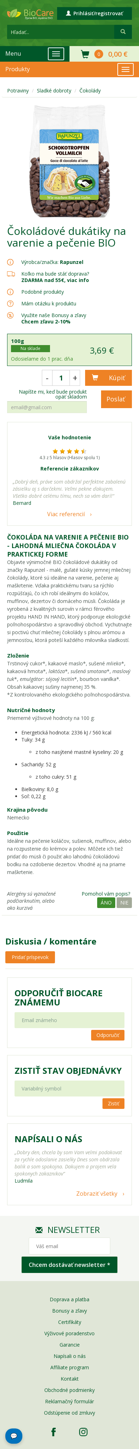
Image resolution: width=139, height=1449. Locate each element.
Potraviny (18, 90)
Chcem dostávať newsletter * (69, 1265)
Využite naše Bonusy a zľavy (53, 318)
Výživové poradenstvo (69, 1333)
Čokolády (90, 90)
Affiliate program (69, 1367)
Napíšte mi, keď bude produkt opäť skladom (53, 394)
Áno (106, 902)
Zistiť (113, 1103)
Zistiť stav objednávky (68, 1070)
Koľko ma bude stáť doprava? (55, 273)
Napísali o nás (70, 1356)
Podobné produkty (42, 291)
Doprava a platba (69, 1299)
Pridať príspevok (30, 957)
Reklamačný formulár (69, 1401)
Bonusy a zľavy (69, 1310)
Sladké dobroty (54, 90)
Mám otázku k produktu (48, 303)
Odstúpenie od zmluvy (69, 1412)
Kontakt (70, 1378)
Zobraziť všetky (96, 1193)
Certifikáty (69, 1322)
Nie (124, 902)
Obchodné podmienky (69, 1390)
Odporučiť (107, 1035)
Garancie (70, 1344)
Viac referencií (66, 514)
